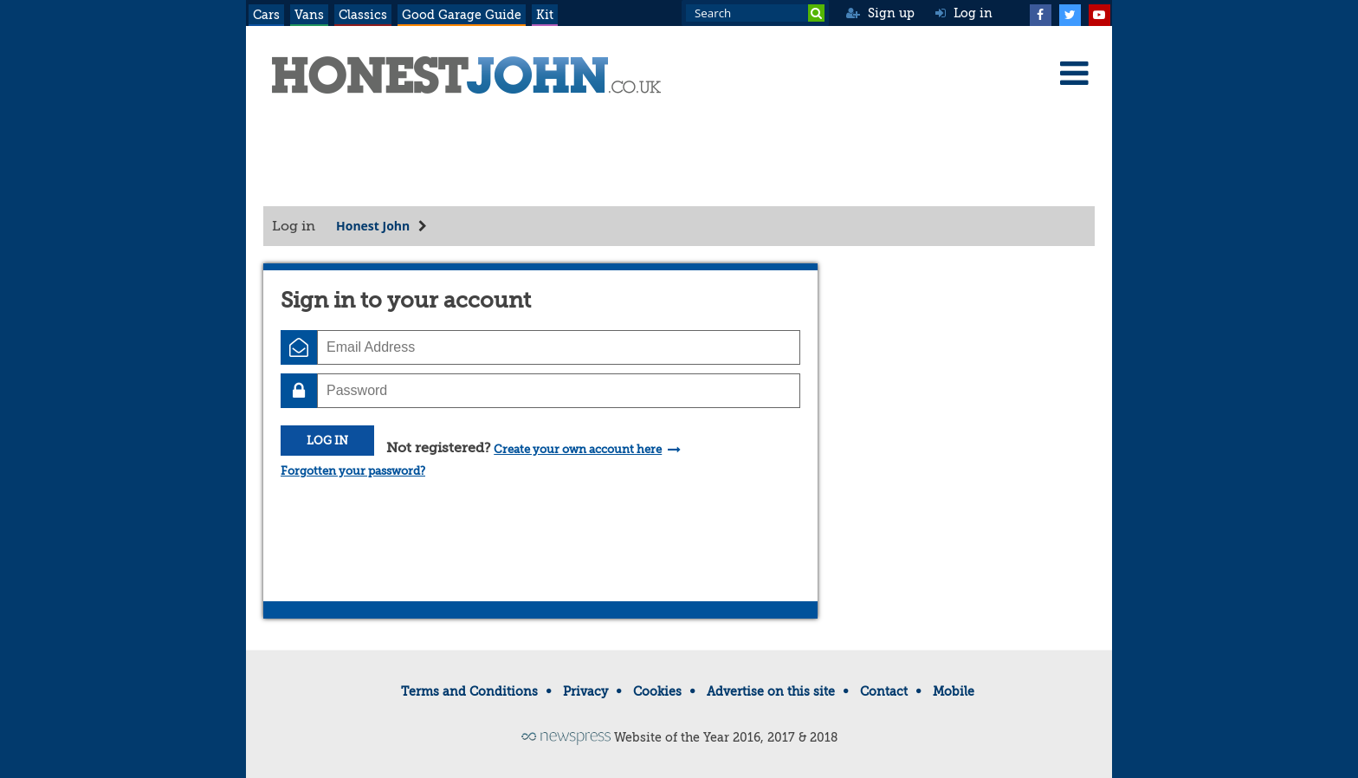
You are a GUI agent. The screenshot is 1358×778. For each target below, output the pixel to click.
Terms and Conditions (469, 691)
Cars (266, 15)
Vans (309, 15)
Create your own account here (578, 449)
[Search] (816, 13)
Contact (884, 691)
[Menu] (1073, 72)
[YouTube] (1099, 13)
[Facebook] (1040, 13)
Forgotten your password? (353, 470)
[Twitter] (1070, 13)
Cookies (657, 691)
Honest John (373, 225)
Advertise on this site (771, 691)
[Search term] (755, 13)
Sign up (880, 13)
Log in (964, 13)
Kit (544, 15)
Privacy (585, 691)
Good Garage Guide (461, 15)
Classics (363, 15)
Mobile (953, 691)
